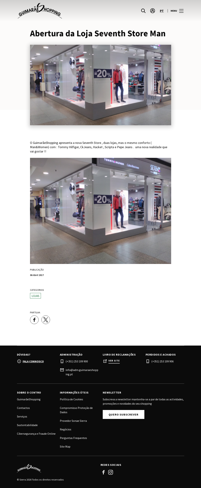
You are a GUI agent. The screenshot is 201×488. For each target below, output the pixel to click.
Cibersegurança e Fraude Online (36, 433)
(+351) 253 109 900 (77, 361)
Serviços (22, 416)
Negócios (65, 429)
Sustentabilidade (27, 425)
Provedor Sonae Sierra (73, 421)
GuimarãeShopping (29, 399)
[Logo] (56, 468)
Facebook (103, 472)
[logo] (59, 11)
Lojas (35, 296)
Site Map (65, 446)
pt (162, 11)
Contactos (23, 408)
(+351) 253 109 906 (162, 361)
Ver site (114, 360)
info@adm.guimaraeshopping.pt (82, 372)
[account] (152, 11)
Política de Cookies (71, 399)
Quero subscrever (123, 414)
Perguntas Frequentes (73, 438)
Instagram (110, 472)
